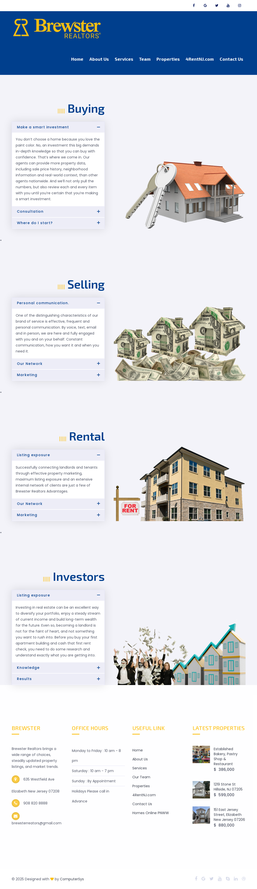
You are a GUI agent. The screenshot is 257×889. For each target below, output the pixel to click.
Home (77, 59)
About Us (99, 59)
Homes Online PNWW (150, 812)
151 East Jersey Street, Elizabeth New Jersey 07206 (229, 814)
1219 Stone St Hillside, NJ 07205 (228, 787)
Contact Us (231, 59)
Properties (168, 59)
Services (124, 59)
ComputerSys (72, 879)
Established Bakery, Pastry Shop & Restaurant (226, 756)
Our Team (141, 777)
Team (145, 59)
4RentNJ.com (200, 59)
